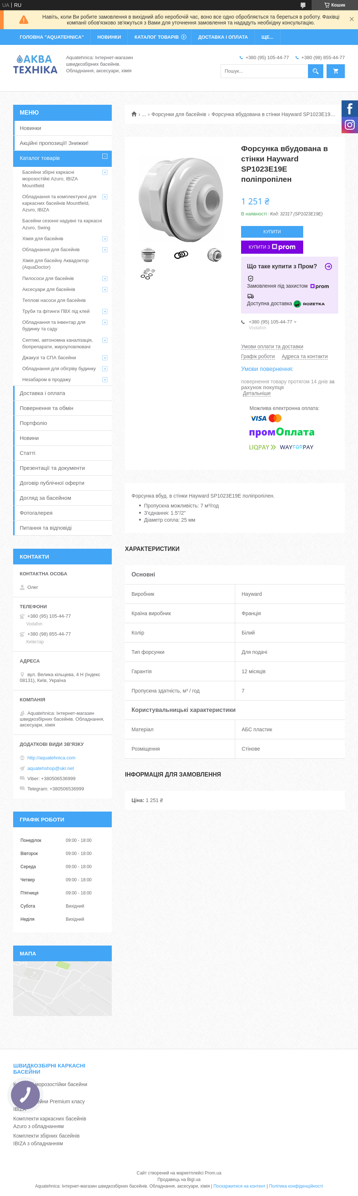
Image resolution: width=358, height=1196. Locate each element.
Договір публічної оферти (52, 483)
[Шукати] (315, 71)
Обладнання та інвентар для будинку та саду (53, 325)
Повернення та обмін (46, 408)
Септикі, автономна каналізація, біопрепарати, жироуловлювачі (57, 343)
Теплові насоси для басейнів (54, 300)
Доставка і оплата (42, 393)
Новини (29, 438)
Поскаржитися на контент (239, 1186)
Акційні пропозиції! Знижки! (54, 143)
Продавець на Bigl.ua (179, 1179)
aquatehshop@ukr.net (50, 768)
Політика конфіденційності (296, 1186)
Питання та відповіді (46, 528)
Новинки (30, 128)
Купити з (272, 247)
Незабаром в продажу (46, 379)
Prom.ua (213, 1173)
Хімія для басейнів (42, 238)
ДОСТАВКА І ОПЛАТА (223, 37)
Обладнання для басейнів (51, 249)
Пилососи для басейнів (48, 278)
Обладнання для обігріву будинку (59, 368)
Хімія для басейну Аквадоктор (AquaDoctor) (55, 264)
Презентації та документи (52, 468)
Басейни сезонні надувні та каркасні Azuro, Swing (62, 224)
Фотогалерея (36, 513)
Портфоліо (33, 423)
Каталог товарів (40, 158)
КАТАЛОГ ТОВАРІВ (156, 37)
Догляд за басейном (45, 498)
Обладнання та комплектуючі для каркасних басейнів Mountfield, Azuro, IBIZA (59, 203)
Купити (272, 231)
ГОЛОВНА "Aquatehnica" (52, 37)
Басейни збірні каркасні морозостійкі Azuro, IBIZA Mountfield (49, 178)
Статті (27, 453)
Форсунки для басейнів (179, 114)
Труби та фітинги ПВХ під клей (56, 311)
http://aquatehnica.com (51, 757)
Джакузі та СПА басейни (49, 357)
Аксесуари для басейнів (48, 289)
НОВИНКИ (109, 37)
